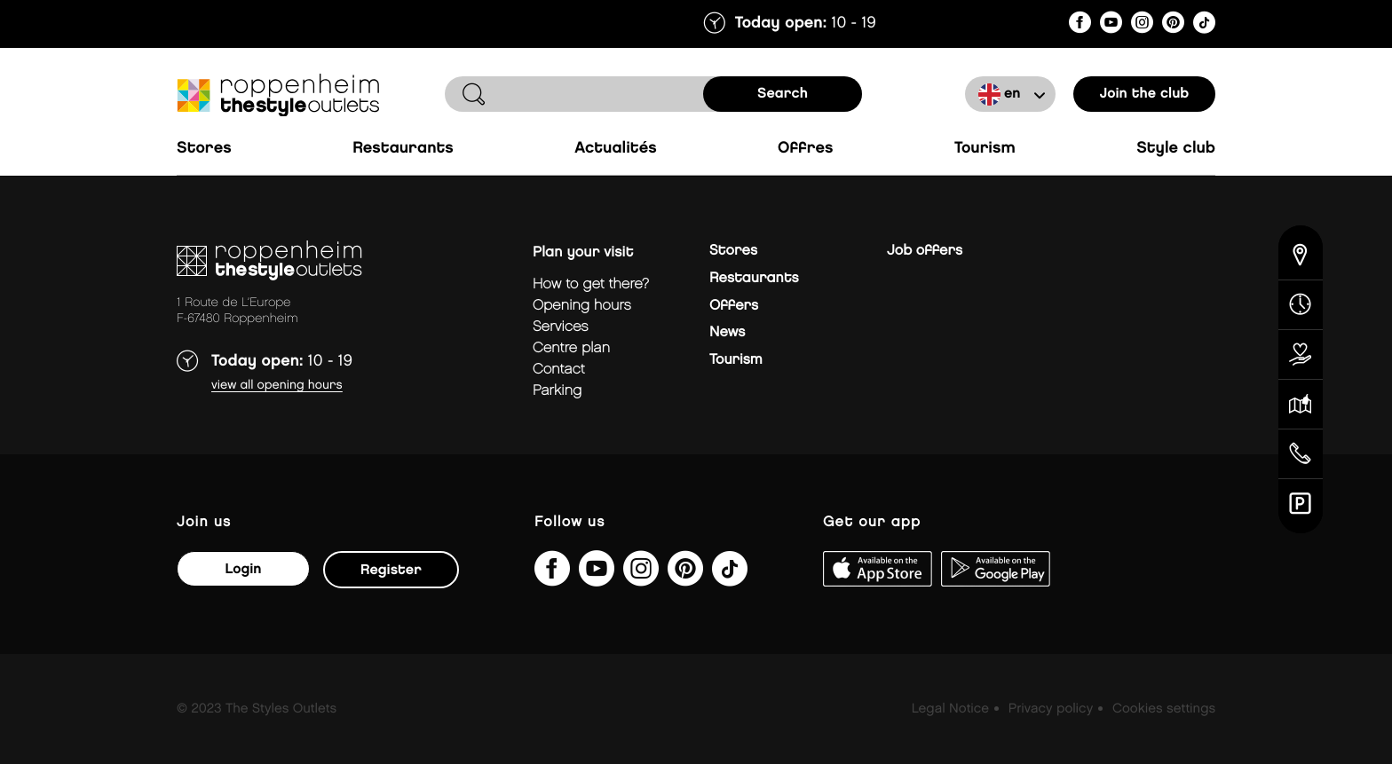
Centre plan (571, 348)
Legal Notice (950, 709)
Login (243, 569)
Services (561, 327)
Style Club (1175, 148)
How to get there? (591, 284)
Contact (559, 369)
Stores (204, 148)
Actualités (615, 148)
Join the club (1145, 93)
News (727, 332)
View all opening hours (277, 385)
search (782, 93)
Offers (733, 305)
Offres (806, 148)
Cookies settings (1163, 709)
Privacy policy (1050, 709)
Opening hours (582, 305)
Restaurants (403, 148)
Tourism (985, 148)
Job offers (924, 250)
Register (391, 570)
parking (557, 391)
